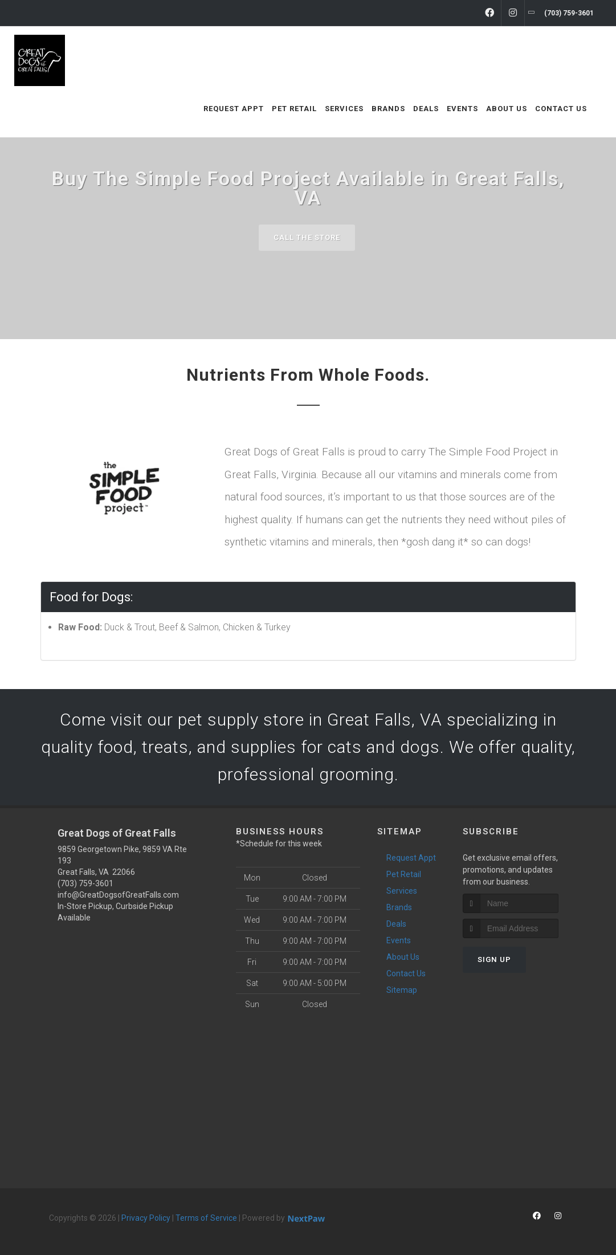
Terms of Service (206, 1218)
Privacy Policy (145, 1218)
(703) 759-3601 (85, 883)
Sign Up (494, 959)
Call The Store (307, 237)
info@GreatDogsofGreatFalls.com (118, 894)
